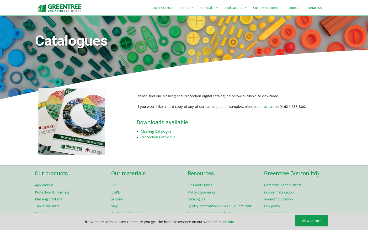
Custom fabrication (279, 192)
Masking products (48, 199)
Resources (292, 7)
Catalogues (196, 199)
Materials (206, 7)
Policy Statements (202, 192)
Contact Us (314, 7)
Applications (233, 7)
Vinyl (114, 206)
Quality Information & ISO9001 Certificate (220, 206)
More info (226, 221)
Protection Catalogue (158, 137)
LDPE (115, 192)
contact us (265, 106)
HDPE (115, 185)
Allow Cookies (311, 221)
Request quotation (278, 199)
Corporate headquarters (282, 185)
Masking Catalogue (156, 131)
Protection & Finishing (52, 192)
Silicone (117, 199)
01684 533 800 (161, 7)
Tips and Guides (200, 185)
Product (183, 7)
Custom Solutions (265, 7)
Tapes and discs (47, 206)
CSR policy (272, 206)
